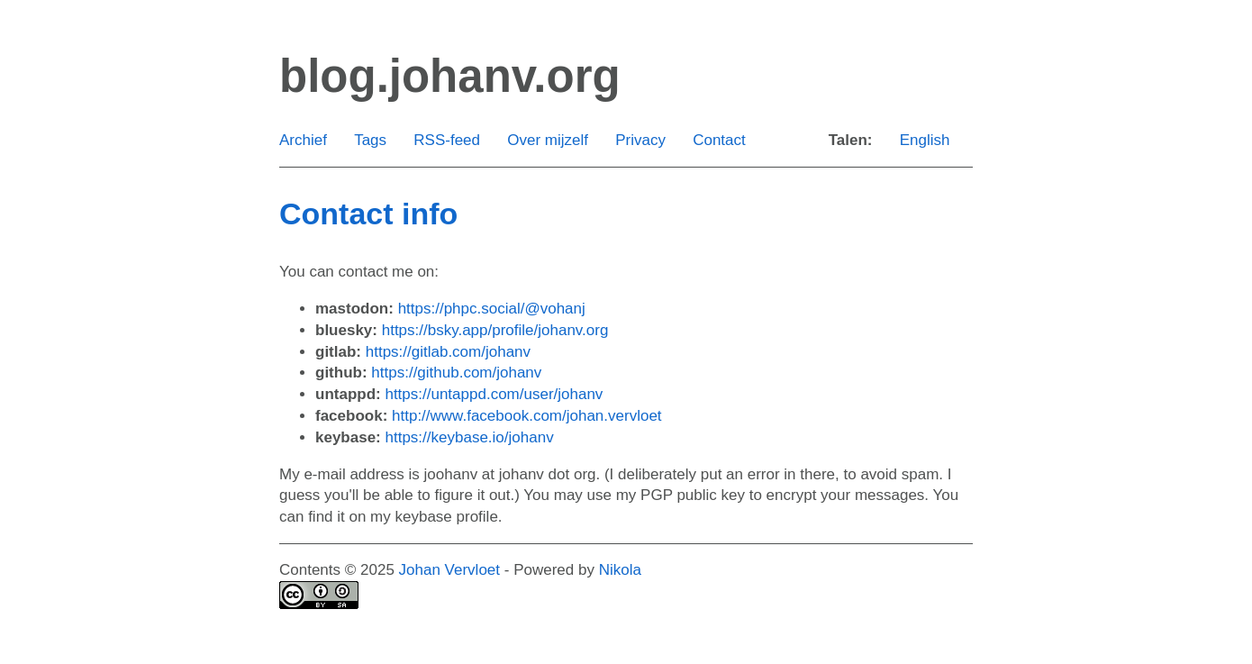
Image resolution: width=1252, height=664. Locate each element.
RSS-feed (446, 140)
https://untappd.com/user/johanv (494, 394)
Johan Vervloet (449, 569)
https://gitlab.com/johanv (448, 351)
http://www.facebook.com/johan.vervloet (527, 415)
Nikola (620, 569)
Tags (370, 140)
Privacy (640, 140)
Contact (719, 140)
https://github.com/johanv (456, 372)
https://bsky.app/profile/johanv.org (495, 330)
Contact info (368, 213)
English (925, 140)
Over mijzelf (547, 140)
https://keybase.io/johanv (470, 437)
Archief (303, 140)
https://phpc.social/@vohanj (491, 308)
